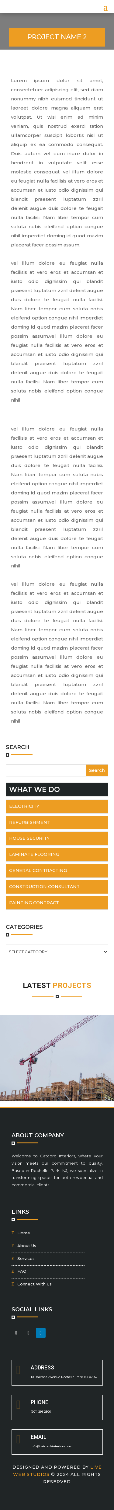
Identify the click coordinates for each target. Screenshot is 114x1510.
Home (23, 1232)
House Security (29, 838)
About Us (26, 1245)
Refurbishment (29, 822)
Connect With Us (34, 1284)
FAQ (21, 1271)
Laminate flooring (34, 854)
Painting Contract (34, 902)
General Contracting (38, 870)
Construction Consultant (44, 886)
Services (26, 1258)
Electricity (24, 806)
